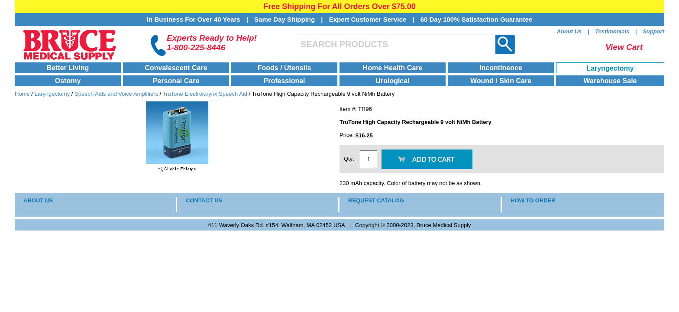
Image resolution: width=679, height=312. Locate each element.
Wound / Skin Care (500, 80)
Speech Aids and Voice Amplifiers (116, 94)
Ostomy (68, 80)
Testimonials (612, 31)
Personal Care (176, 80)
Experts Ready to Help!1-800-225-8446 (212, 42)
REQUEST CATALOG (376, 200)
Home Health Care (393, 68)
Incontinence (500, 68)
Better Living (68, 68)
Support (653, 31)
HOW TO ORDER (533, 200)
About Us (569, 31)
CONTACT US (204, 200)
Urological (392, 80)
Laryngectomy (610, 68)
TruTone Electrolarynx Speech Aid (205, 94)
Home (22, 94)
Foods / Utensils (284, 68)
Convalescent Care (176, 68)
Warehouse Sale (610, 80)
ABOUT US (38, 200)
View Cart (624, 47)
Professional (284, 80)
